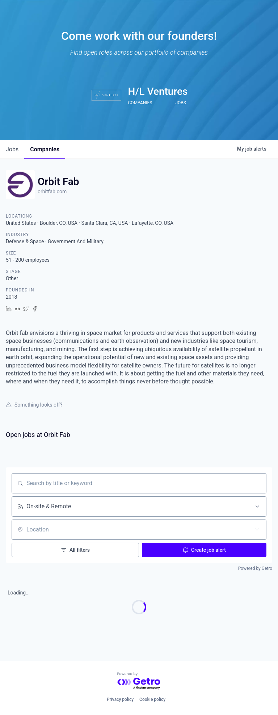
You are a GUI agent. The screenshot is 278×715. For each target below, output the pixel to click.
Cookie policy (152, 699)
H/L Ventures (158, 91)
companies (44, 149)
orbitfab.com (52, 191)
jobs (12, 149)
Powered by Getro (255, 568)
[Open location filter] (257, 530)
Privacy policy (120, 699)
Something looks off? (34, 405)
